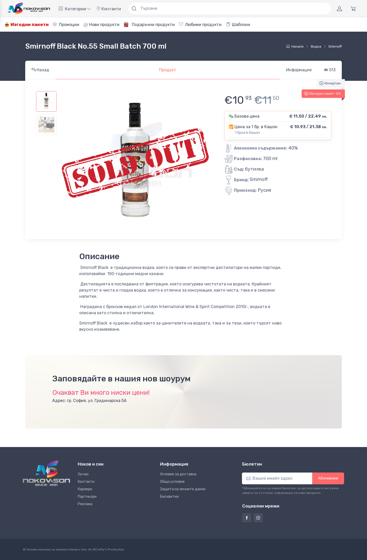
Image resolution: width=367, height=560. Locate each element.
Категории (75, 8)
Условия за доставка (178, 474)
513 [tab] (330, 69)
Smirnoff (335, 46)
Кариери (85, 489)
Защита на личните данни (182, 489)
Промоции (66, 24)
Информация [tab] (299, 69)
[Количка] (353, 8)
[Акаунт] (339, 8)
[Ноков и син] (46, 473)
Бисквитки (169, 496)
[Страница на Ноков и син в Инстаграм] (258, 517)
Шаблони (238, 24)
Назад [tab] (40, 69)
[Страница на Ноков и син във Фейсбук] (246, 517)
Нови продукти (101, 24)
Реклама (85, 504)
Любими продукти (200, 24)
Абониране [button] (328, 478)
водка (316, 46)
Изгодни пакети (26, 24)
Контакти (108, 8)
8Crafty (98, 549)
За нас (83, 474)
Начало (295, 46)
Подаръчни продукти (149, 24)
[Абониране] (277, 478)
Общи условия (172, 481)
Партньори (87, 496)
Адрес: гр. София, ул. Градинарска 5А (89, 400)
